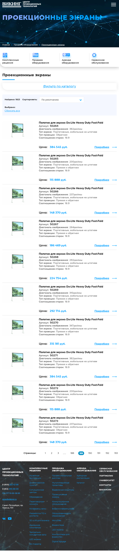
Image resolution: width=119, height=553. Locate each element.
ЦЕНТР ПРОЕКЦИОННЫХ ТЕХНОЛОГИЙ (12, 474)
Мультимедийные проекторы (60, 486)
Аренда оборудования (86, 472)
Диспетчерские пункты (36, 486)
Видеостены (58, 528)
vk (4, 522)
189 (82, 456)
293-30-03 (10, 491)
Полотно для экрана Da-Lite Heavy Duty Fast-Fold (71, 125)
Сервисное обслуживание (108, 472)
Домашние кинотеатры (35, 529)
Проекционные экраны (59, 498)
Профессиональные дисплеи (62, 479)
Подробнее (101, 149)
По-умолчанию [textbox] (50, 102)
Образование (35, 499)
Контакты (105, 488)
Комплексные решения (38, 472)
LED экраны (35, 542)
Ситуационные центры (36, 493)
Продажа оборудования (26, 45)
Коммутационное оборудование (60, 505)
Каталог (80, 485)
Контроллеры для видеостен (60, 538)
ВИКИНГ (11, 5)
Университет (107, 483)
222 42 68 (10, 487)
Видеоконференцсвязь (63, 511)
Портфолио (106, 478)
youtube (10, 522)
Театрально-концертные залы (37, 536)
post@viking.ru (9, 502)
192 (109, 456)
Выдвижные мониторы (63, 492)
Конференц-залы (37, 511)
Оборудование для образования (61, 517)
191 (100, 456)
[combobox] (61, 102)
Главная (6, 45)
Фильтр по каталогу (59, 88)
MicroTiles (56, 523)
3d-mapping (35, 546)
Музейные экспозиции (35, 479)
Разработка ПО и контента (37, 517)
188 (73, 456)
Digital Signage (59, 544)
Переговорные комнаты (36, 505)
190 (91, 456)
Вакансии (105, 492)
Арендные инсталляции (83, 479)
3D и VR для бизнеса (39, 523)
